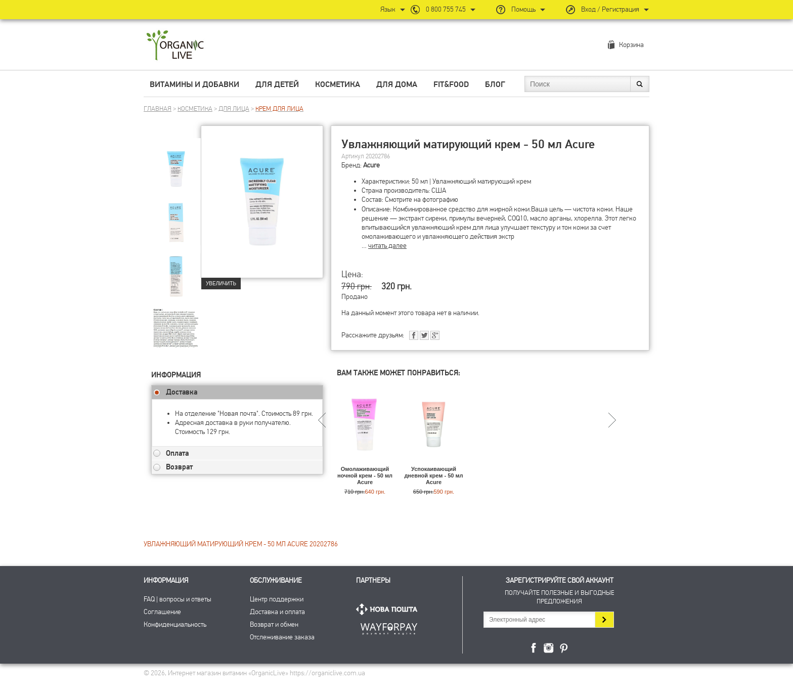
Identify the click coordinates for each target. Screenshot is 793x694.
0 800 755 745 (446, 9)
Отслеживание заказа (282, 637)
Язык (387, 9)
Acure (371, 165)
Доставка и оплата (277, 612)
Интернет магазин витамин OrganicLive (175, 46)
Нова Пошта (389, 609)
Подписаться (604, 619)
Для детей (277, 84)
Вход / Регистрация (610, 9)
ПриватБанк (389, 627)
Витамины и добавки (194, 84)
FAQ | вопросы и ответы (177, 599)
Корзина (631, 44)
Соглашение (162, 612)
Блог (495, 84)
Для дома (396, 84)
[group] (176, 162)
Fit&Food (451, 84)
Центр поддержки (276, 599)
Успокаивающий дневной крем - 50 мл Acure (433, 475)
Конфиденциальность (175, 624)
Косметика (337, 84)
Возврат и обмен (274, 624)
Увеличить (221, 283)
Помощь (523, 9)
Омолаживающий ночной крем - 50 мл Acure (364, 475)
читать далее (387, 245)
